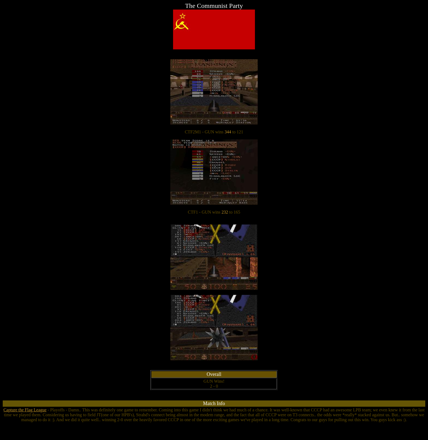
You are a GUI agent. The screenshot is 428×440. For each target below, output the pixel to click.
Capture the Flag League (25, 410)
